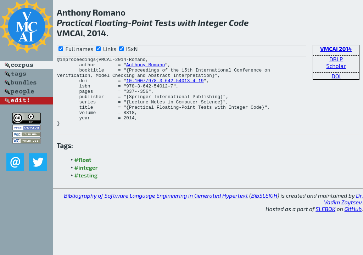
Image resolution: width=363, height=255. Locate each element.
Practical (75, 22)
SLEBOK (325, 222)
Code (239, 22)
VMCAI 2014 (336, 48)
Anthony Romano (145, 66)
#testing (85, 189)
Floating (111, 22)
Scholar (336, 65)
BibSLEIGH (264, 209)
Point (142, 22)
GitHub (353, 222)
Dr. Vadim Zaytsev (343, 212)
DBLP (336, 59)
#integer (86, 181)
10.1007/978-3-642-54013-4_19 (164, 86)
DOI (336, 76)
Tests (165, 22)
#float (82, 173)
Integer (212, 22)
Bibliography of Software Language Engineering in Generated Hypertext (156, 209)
